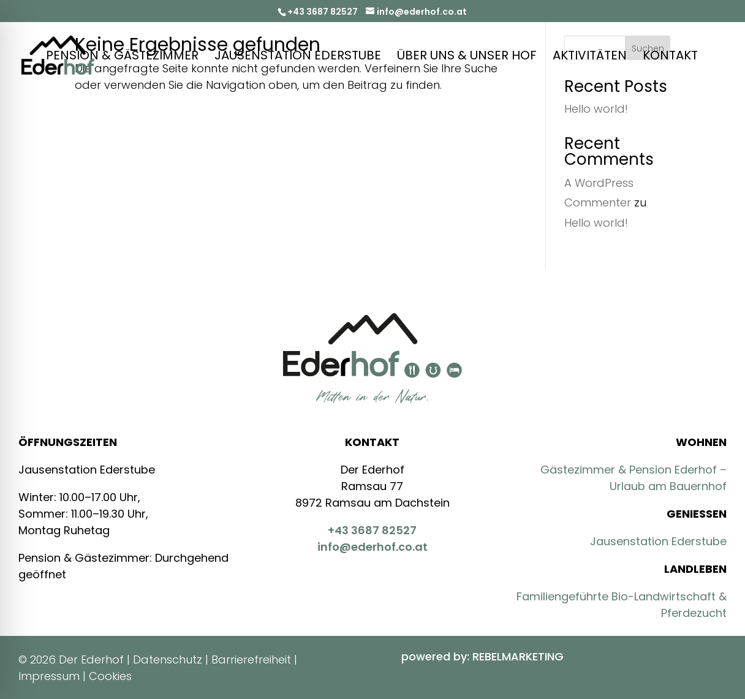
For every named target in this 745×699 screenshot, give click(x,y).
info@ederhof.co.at (372, 546)
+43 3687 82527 (322, 12)
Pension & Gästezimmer (122, 57)
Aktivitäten (590, 57)
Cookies (110, 676)
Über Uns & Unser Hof (467, 57)
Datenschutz (167, 659)
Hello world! (596, 108)
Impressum (49, 676)
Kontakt (670, 57)
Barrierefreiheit (251, 659)
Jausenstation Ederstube (297, 57)
